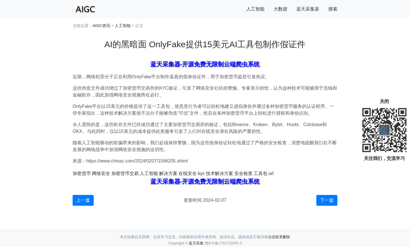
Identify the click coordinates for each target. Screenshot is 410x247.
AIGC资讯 (101, 25)
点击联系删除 (279, 237)
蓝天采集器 (307, 9)
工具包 (260, 173)
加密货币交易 (125, 173)
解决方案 (168, 173)
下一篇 (327, 200)
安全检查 (243, 173)
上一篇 (83, 200)
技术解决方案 (219, 173)
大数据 (280, 9)
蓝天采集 (196, 243)
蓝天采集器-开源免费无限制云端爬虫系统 (205, 64)
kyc (201, 173)
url (271, 173)
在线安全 (188, 173)
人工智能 (255, 9)
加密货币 (82, 173)
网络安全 (101, 173)
